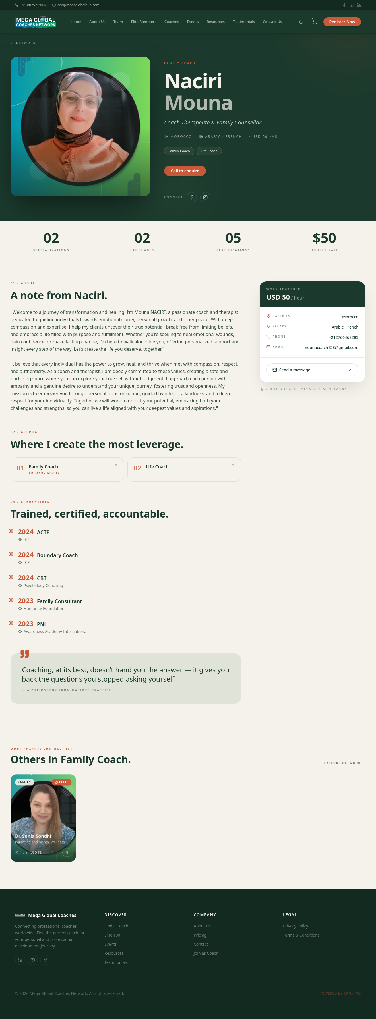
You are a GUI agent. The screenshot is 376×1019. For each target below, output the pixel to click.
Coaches (171, 21)
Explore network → (344, 763)
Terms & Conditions (301, 935)
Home (76, 21)
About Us (97, 21)
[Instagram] (205, 197)
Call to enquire (185, 170)
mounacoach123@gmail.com (330, 347)
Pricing (200, 935)
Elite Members (143, 21)
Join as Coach (206, 953)
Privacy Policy (295, 926)
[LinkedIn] (359, 5)
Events (193, 21)
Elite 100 (112, 935)
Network (23, 43)
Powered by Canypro (340, 993)
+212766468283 (343, 337)
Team (118, 21)
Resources (216, 21)
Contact (201, 944)
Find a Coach (116, 926)
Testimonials (244, 21)
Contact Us (272, 21)
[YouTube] (352, 5)
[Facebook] (344, 5)
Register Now (342, 21)
